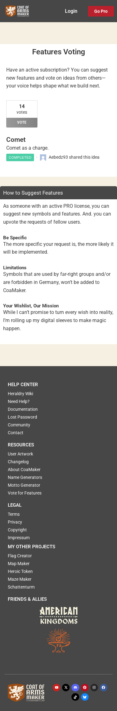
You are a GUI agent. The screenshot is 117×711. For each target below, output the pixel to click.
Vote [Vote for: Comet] (22, 122)
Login (71, 11)
